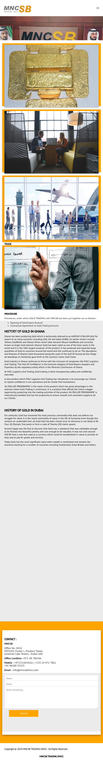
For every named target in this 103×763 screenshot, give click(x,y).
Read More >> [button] (15, 331)
